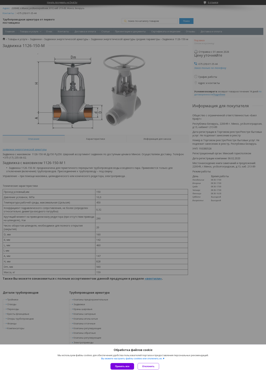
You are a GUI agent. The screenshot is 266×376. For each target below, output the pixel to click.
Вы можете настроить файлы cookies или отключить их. (131, 358)
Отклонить (148, 366)
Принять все (122, 366)
